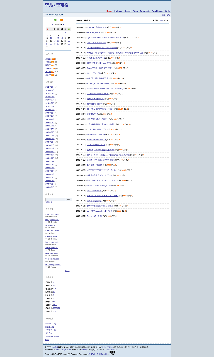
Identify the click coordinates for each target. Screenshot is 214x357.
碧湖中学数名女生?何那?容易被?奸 (100, 206)
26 (54, 44)
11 (51, 38)
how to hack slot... (52, 242)
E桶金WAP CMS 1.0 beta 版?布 (99, 63)
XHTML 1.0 (93, 354)
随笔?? (48, 65)
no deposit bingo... (52, 225)
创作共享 (55, 347)
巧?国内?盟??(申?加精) (96, 134)
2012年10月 (49, 87)
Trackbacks (157, 11)
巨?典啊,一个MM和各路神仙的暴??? (101, 150)
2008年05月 (49, 174)
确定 (68, 200)
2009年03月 (49, 142)
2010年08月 (49, 94)
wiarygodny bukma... (53, 265)
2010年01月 (49, 110)
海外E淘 (48, 333)
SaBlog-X (84, 349)
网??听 (48, 72)
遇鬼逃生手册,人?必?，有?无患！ (99, 175)
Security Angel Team (63, 349)
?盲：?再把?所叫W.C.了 (96, 145)
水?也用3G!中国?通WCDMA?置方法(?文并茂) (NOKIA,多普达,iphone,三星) (115, 53)
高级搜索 (48, 202)
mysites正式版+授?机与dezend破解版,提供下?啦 (105, 38)
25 (51, 44)
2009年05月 (49, 135)
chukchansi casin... (52, 253)
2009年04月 (49, 139)
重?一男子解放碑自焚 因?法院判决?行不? (102, 196)
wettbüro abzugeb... (52, 259)
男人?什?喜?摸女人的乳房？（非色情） (102, 180)
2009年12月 (49, 113)
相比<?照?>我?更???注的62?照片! (100, 109)
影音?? (48, 75)
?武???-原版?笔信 (94, 73)
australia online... (51, 248)
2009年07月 (49, 129)
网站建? (48, 59)
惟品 (47, 340)
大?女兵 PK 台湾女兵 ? (95, 99)
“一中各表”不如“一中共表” (96, 43)
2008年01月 (49, 187)
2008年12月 (49, 152)
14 (62, 38)
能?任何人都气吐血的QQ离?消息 (99, 186)
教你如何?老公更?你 (94, 104)
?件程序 (48, 68)
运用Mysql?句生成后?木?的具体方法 (101, 160)
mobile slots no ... (52, 214)
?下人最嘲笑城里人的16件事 (98, 94)
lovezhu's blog (50, 324)
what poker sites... (52, 220)
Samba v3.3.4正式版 (95, 216)
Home (109, 11)
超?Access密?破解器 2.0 (96, 140)
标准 (162, 20)
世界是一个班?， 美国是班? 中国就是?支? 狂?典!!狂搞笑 (108, 155)
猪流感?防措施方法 (94, 201)
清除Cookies (103, 354)
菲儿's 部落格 (56, 5)
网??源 (48, 62)
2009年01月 (49, 148)
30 (69, 44)
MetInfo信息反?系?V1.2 (96, 58)
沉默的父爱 (49, 327)
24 (47, 44)
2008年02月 (49, 184)
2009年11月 (49, 116)
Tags (135, 11)
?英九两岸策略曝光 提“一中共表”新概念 (102, 48)
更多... (67, 271)
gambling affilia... (51, 237)
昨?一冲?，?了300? (94, 165)
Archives (118, 11)
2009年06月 (49, 132)
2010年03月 (49, 103)
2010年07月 (49, 97)
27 (58, 44)
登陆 (168, 15)
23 (69, 41)
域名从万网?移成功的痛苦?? (98, 119)
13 (58, 38)
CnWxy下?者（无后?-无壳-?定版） (100, 68)
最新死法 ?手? (92, 114)
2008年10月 (49, 158)
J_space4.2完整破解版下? (97, 27)
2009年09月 (49, 123)
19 (54, 41)
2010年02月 (49, 106)
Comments (145, 11)
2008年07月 (49, 168)
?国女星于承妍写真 (94, 191)
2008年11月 (49, 155)
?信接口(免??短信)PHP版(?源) (98, 83)
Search (128, 11)
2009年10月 (49, 119)
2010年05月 (49, 100)
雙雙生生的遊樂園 (52, 336)
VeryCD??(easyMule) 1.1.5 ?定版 (99, 211)
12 (54, 38)
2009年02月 (49, 145)
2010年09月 (49, 90)
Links (167, 11)
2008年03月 (49, 181)
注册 (163, 15)
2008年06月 (49, 171)
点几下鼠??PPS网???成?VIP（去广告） (102, 170)
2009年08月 (49, 126)
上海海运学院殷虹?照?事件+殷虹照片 (101, 124)
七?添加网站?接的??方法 (96, 129)
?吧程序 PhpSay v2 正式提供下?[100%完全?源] (105, 89)
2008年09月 (49, 161)
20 (58, 41)
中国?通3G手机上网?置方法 (97, 78)
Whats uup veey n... (52, 231)
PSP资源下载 (50, 330)
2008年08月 (49, 165)
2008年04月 (49, 178)
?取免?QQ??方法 (93, 32)
